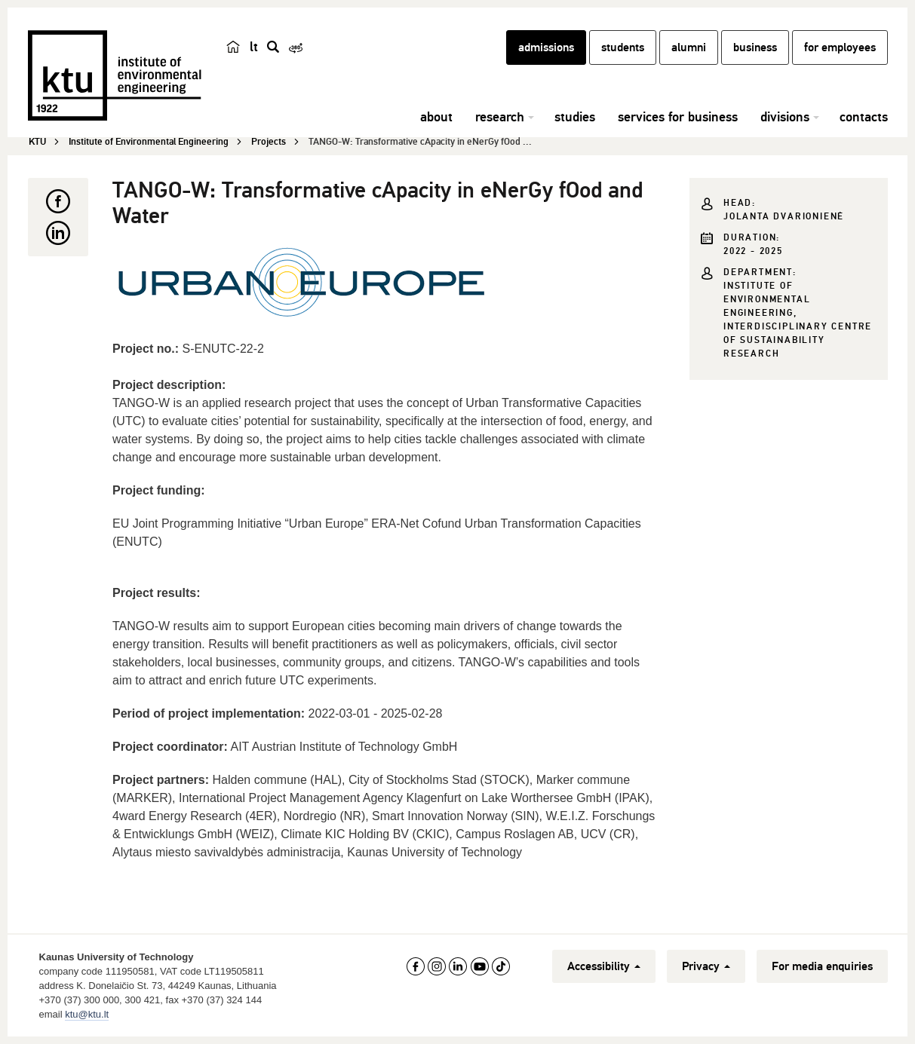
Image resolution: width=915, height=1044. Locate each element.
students (622, 47)
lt (254, 46)
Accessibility (603, 966)
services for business (678, 117)
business (755, 47)
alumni (688, 47)
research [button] (499, 117)
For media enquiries (822, 966)
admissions (546, 47)
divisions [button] (784, 117)
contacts (864, 117)
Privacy (706, 966)
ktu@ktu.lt (87, 1014)
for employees (840, 47)
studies (574, 117)
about (436, 117)
